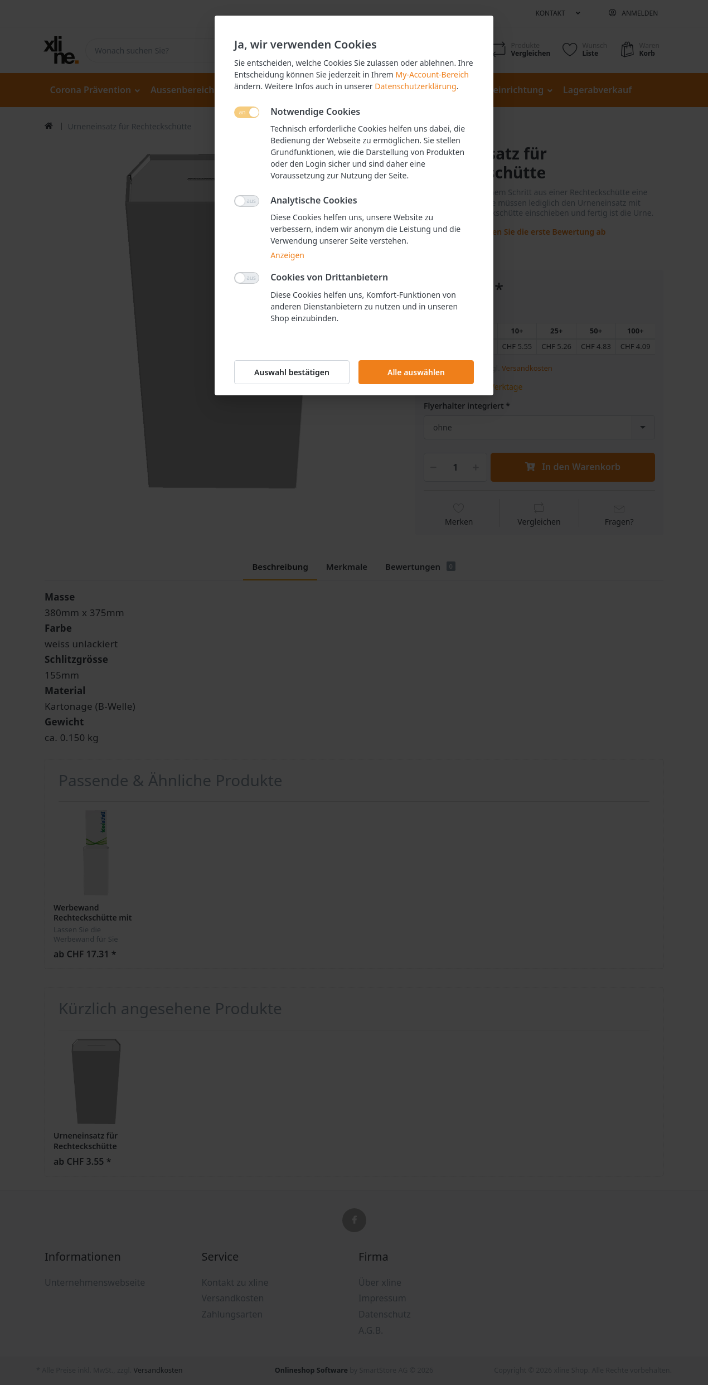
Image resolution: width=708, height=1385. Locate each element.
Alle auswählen (416, 372)
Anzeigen (287, 255)
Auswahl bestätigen (291, 372)
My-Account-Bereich (432, 74)
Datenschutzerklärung (415, 86)
